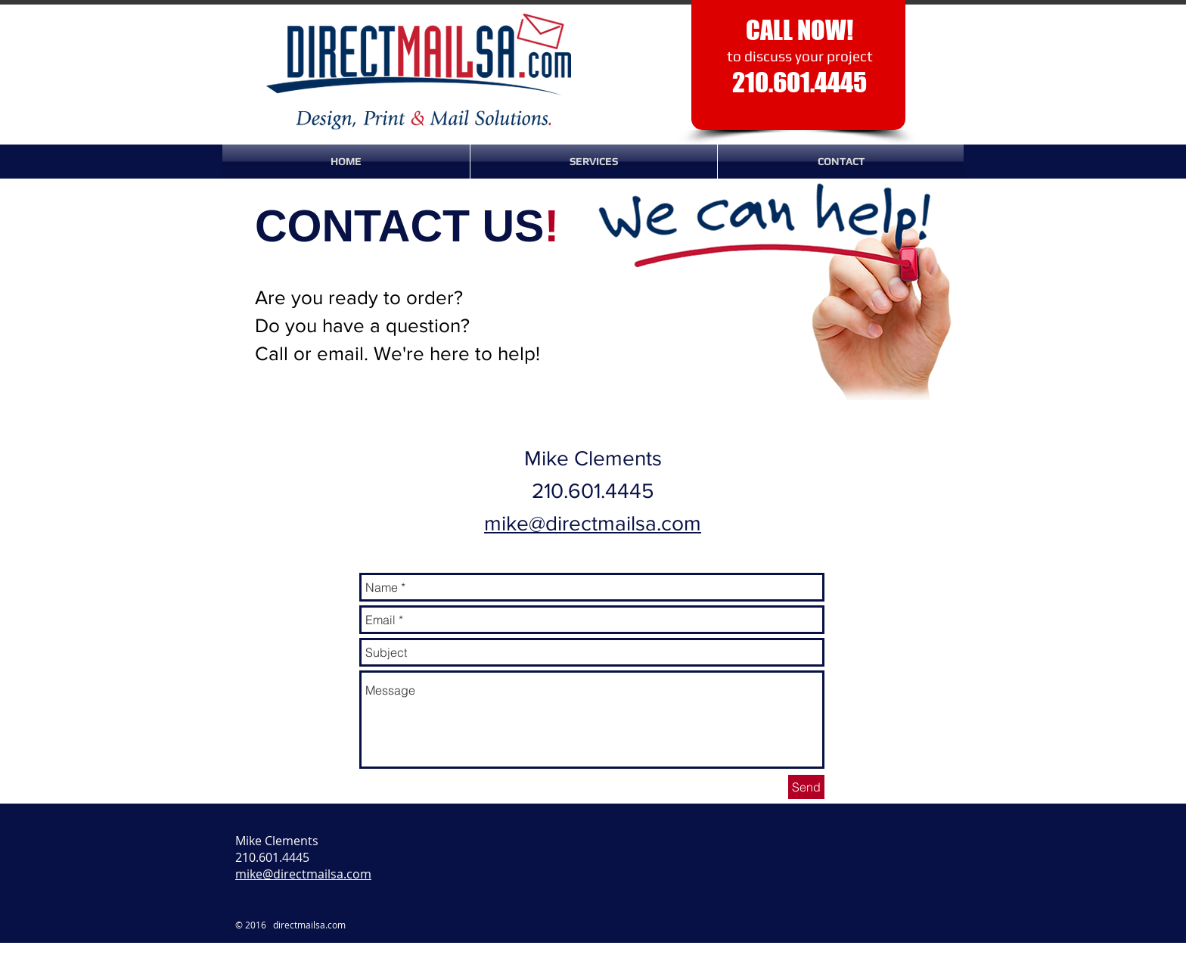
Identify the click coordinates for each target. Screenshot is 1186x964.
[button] (593, 162)
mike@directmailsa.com (592, 523)
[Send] (806, 787)
